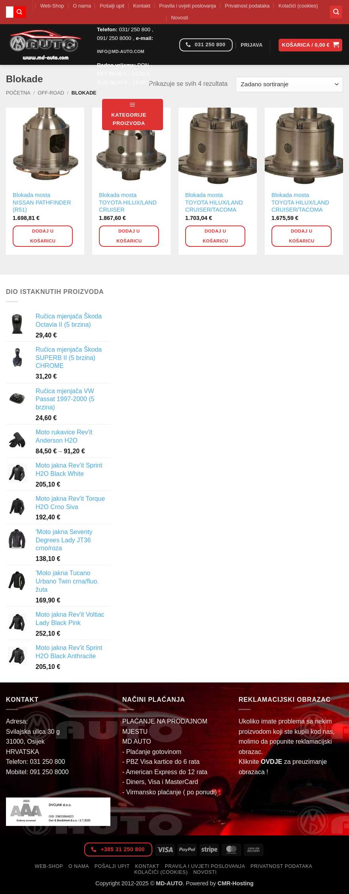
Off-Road (51, 93)
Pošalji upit (112, 6)
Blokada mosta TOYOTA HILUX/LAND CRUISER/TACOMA (214, 202)
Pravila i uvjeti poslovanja (187, 6)
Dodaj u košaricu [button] (42, 236)
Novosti (179, 18)
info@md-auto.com (120, 51)
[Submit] (19, 12)
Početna (18, 93)
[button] (132, 114)
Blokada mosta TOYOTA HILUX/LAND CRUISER (128, 202)
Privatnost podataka (247, 6)
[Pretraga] (336, 12)
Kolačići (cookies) (298, 6)
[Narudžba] (289, 84)
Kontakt (141, 6)
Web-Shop (52, 6)
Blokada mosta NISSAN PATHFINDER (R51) (42, 202)
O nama (82, 6)
